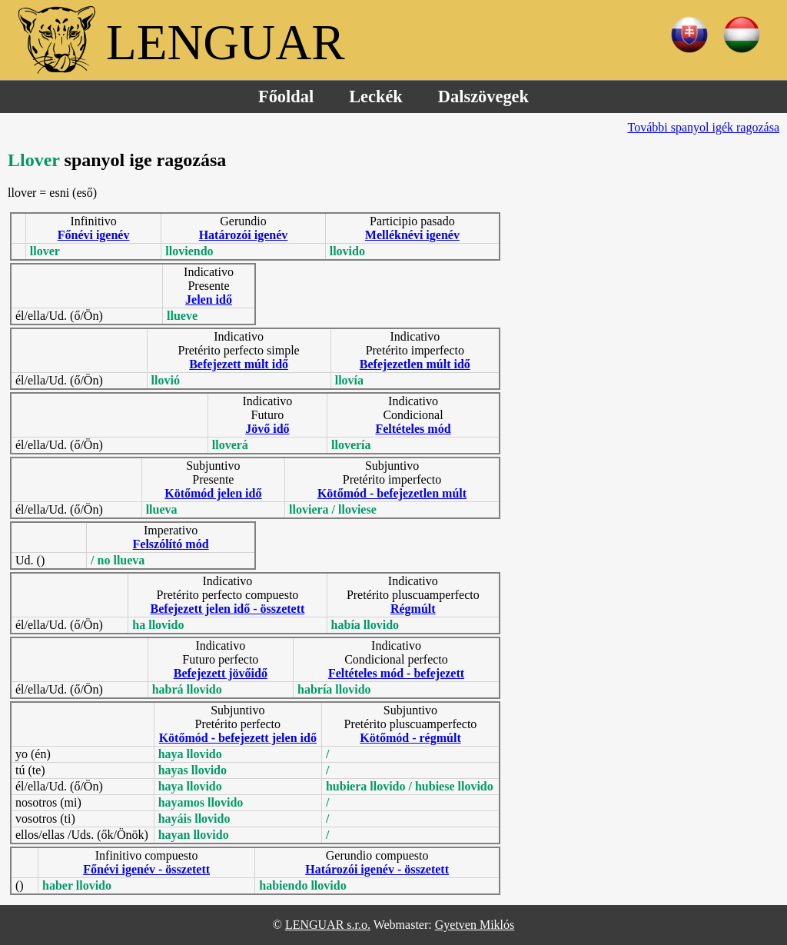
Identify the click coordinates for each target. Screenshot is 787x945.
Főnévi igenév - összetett (146, 869)
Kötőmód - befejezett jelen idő (238, 737)
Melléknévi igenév (412, 234)
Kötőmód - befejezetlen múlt (392, 493)
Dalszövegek (483, 96)
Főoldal (286, 96)
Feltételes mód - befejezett (396, 673)
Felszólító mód (171, 544)
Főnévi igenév (94, 234)
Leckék (376, 96)
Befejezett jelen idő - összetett (228, 608)
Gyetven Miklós (475, 924)
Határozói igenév (243, 234)
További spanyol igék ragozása (703, 127)
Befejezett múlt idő (238, 364)
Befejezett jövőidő (220, 673)
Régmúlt (413, 608)
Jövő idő (267, 428)
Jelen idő (208, 299)
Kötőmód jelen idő (212, 493)
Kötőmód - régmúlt (410, 737)
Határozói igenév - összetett (377, 869)
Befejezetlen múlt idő (415, 364)
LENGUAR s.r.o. (327, 924)
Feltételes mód (412, 428)
